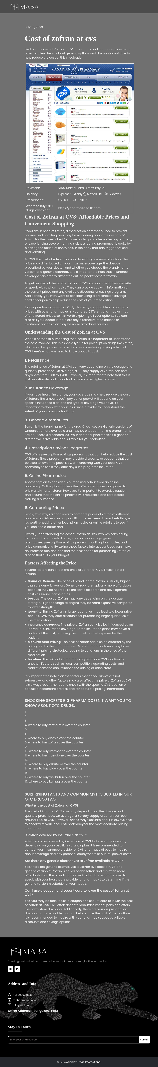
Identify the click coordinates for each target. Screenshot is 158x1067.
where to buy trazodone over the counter (58, 755)
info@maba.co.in (23, 1005)
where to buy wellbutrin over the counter (59, 777)
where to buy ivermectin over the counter (60, 751)
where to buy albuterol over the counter (58, 764)
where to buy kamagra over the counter (59, 781)
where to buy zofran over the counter (55, 742)
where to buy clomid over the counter (56, 738)
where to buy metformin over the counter (59, 725)
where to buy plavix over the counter (56, 768)
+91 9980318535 (22, 995)
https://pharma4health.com (79, 208)
